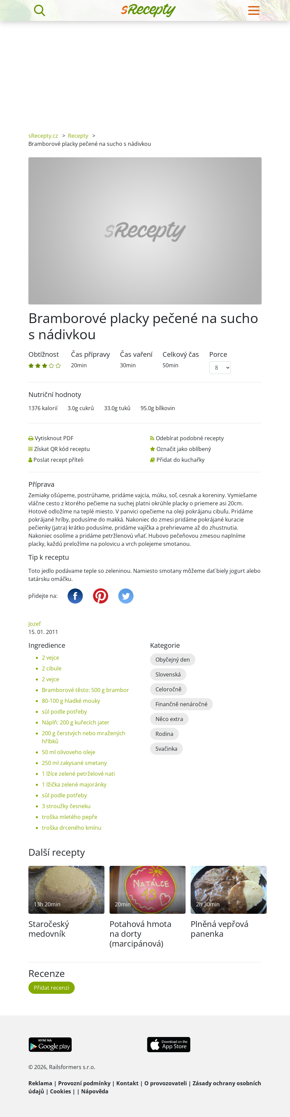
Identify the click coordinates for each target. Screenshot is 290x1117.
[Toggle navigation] (254, 10)
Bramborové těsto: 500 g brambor (85, 690)
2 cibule (52, 668)
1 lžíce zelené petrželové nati (78, 773)
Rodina (164, 734)
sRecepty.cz (43, 135)
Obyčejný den (172, 659)
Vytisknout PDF (54, 438)
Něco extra (169, 719)
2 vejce (50, 657)
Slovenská (168, 674)
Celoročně (168, 689)
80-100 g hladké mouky (71, 700)
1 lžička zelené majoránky (74, 784)
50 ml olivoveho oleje (68, 752)
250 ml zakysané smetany (74, 763)
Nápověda (94, 1091)
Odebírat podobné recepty (190, 438)
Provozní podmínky (84, 1083)
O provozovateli (165, 1083)
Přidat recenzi (51, 987)
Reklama (40, 1083)
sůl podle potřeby (64, 711)
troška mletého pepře (69, 817)
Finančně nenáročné (181, 704)
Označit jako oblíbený (183, 449)
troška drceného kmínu (71, 827)
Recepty (78, 135)
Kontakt (127, 1083)
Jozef (34, 624)
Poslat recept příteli (58, 459)
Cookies (60, 1091)
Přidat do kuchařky (180, 459)
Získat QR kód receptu (62, 449)
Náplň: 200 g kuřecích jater (76, 722)
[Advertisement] (145, 71)
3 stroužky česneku (66, 806)
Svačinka (166, 748)
